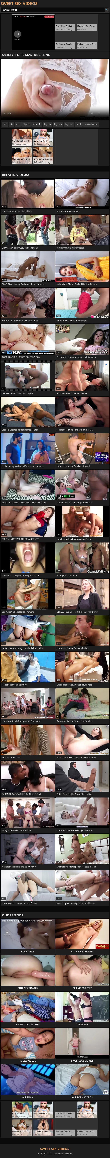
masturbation (91, 124)
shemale (37, 124)
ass (17, 124)
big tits (47, 124)
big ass (26, 124)
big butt (69, 124)
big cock (58, 124)
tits (11, 124)
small (78, 124)
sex (5, 124)
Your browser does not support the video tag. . (55, 89)
